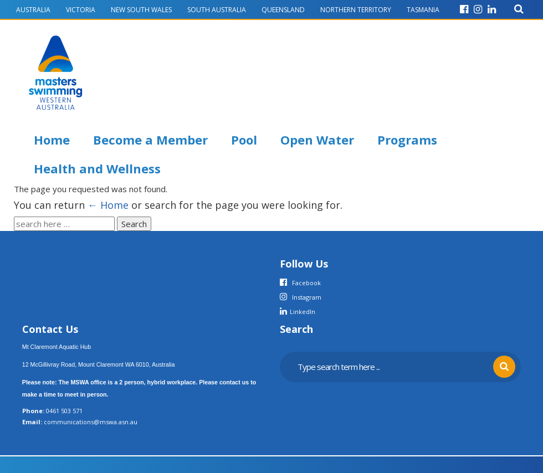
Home (52, 139)
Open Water (317, 139)
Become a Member (150, 139)
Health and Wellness (97, 168)
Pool (244, 139)
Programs (407, 139)
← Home (108, 205)
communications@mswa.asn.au (90, 422)
